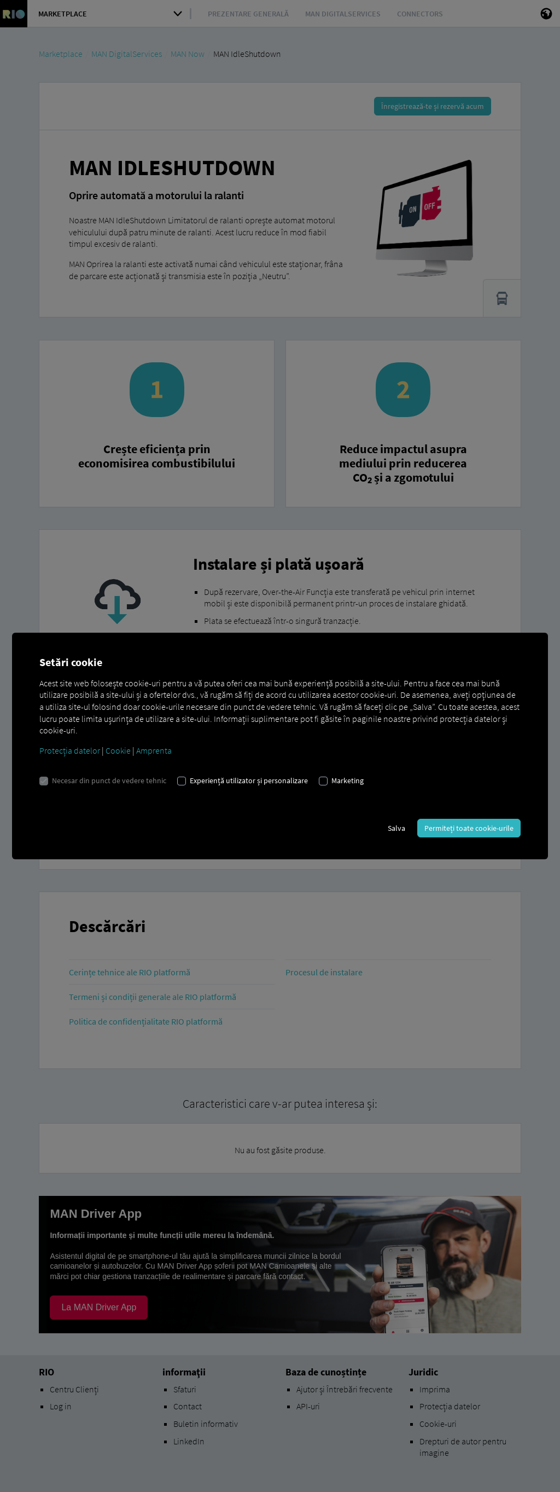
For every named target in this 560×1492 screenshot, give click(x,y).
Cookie (118, 750)
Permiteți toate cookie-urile (469, 828)
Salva (396, 828)
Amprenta (154, 750)
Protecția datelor (69, 750)
